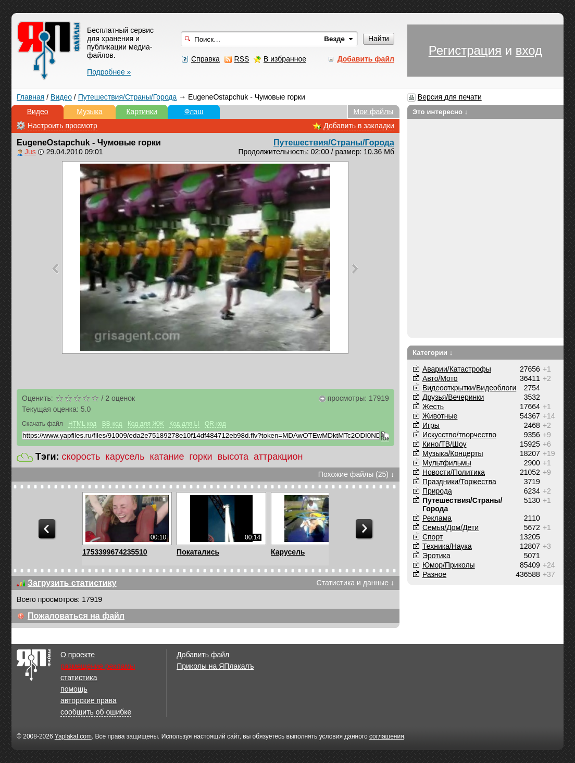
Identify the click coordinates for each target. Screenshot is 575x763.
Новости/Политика (453, 472)
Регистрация (465, 50)
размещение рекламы (97, 666)
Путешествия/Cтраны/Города (127, 97)
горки (201, 456)
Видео (61, 97)
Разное (434, 574)
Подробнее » (109, 72)
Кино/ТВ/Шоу (444, 444)
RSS (241, 59)
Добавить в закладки (358, 125)
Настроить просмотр (62, 125)
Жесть (433, 406)
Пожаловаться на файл (76, 615)
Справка (205, 59)
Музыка (90, 111)
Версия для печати (450, 97)
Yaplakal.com (73, 736)
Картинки (141, 111)
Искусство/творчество (459, 434)
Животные (440, 416)
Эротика (436, 555)
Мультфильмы (446, 463)
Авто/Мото (440, 378)
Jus (30, 151)
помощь (74, 689)
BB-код (112, 423)
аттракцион (278, 456)
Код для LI (184, 423)
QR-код (215, 423)
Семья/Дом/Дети (450, 527)
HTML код (82, 423)
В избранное (285, 59)
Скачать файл (42, 423)
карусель (124, 456)
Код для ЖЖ (146, 423)
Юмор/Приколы (448, 565)
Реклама (437, 518)
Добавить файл (203, 654)
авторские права (88, 700)
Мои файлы (374, 111)
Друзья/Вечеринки (453, 397)
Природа (437, 491)
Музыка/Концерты (452, 453)
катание (167, 456)
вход (529, 50)
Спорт (432, 537)
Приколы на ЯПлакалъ (215, 666)
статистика (78, 677)
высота (233, 456)
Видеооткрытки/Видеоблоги (469, 388)
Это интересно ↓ (440, 112)
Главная (30, 97)
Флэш (194, 111)
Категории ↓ (433, 352)
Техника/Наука (447, 546)
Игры (431, 425)
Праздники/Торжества (459, 481)
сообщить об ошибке (95, 712)
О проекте (77, 654)
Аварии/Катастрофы (456, 369)
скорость (81, 456)
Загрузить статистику (72, 583)
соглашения (386, 736)
